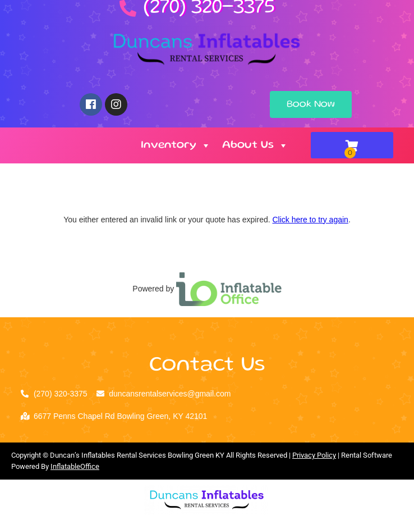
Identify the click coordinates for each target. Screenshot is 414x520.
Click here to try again (310, 219)
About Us (255, 145)
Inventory (176, 145)
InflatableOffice (74, 466)
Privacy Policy (314, 455)
